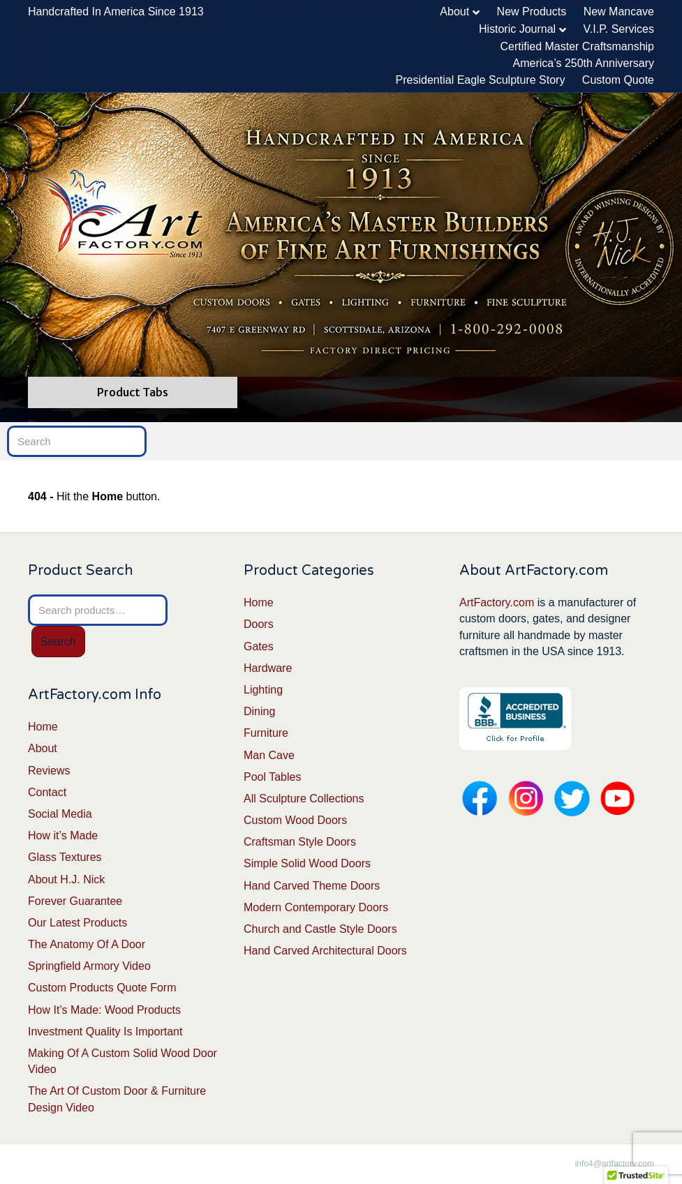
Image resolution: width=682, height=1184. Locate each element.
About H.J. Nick (66, 879)
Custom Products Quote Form (102, 988)
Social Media (60, 814)
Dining (259, 711)
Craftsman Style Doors (300, 842)
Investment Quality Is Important (105, 1031)
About (454, 11)
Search (58, 641)
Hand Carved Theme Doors (312, 886)
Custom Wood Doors (295, 820)
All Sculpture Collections (304, 798)
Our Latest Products (77, 923)
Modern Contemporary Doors (316, 907)
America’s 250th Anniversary (583, 63)
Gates (259, 646)
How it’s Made (63, 835)
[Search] (77, 441)
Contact (47, 792)
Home (43, 727)
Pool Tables (272, 777)
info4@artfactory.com (614, 1164)
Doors (259, 624)
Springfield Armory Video (89, 966)
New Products (532, 11)
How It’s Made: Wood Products (104, 1010)
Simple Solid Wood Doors (307, 863)
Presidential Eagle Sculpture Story (480, 80)
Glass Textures (65, 857)
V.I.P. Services (619, 29)
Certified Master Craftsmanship (577, 46)
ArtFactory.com (496, 602)
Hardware (268, 668)
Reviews (49, 771)
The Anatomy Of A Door (86, 944)
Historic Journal (517, 29)
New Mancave (619, 11)
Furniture (266, 733)
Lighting (263, 690)
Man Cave (269, 755)
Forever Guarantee (75, 901)
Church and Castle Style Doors (320, 929)
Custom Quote (618, 80)
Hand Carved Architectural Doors (325, 951)
